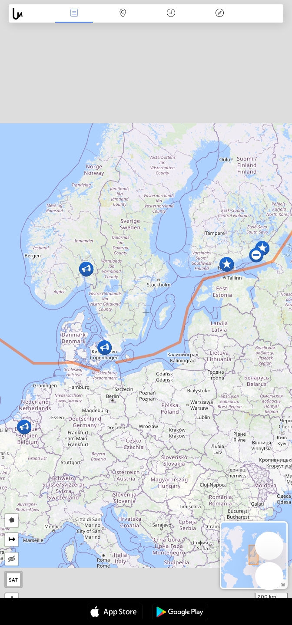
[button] (256, 255)
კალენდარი (171, 13)
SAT (14, 580)
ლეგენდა (219, 13)
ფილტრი (122, 13)
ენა (74, 13)
